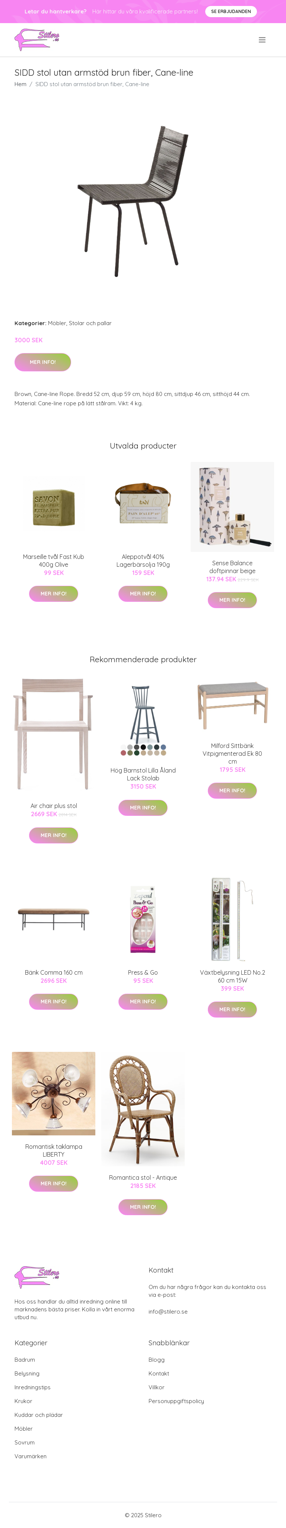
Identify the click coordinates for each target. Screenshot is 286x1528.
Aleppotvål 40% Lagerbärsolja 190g (143, 560)
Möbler (57, 323)
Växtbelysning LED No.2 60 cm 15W (232, 976)
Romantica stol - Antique (143, 1177)
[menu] (262, 39)
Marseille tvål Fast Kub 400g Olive (53, 560)
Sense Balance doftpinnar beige (232, 567)
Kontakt (159, 1373)
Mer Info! (43, 362)
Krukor (23, 1401)
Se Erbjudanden (231, 11)
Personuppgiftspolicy (176, 1401)
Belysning (27, 1373)
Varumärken (31, 1456)
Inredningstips (33, 1387)
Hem (20, 84)
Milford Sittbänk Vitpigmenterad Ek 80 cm (232, 753)
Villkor (157, 1387)
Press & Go (143, 972)
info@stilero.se (168, 1311)
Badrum (25, 1359)
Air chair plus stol (54, 805)
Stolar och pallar (90, 323)
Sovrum (25, 1442)
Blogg (157, 1359)
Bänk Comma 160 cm (54, 972)
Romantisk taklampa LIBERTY (53, 1150)
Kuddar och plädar (39, 1414)
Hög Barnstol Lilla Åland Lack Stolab (143, 774)
